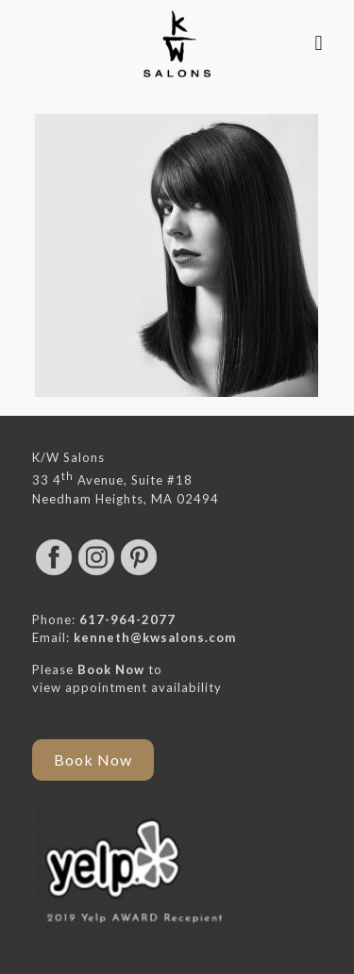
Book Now (110, 669)
